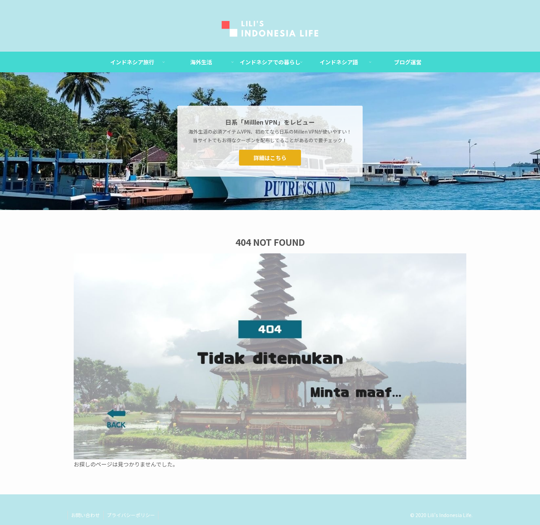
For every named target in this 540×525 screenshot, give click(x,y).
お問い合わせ (85, 515)
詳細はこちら (270, 158)
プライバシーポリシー (131, 515)
